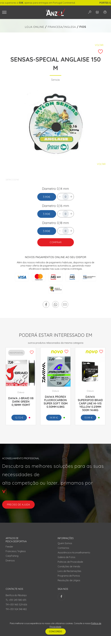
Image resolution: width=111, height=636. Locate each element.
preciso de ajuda (18, 504)
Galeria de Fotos (66, 557)
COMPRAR (55, 242)
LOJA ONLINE (34, 27)
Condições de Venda (69, 566)
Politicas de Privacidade (70, 561)
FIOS (82, 27)
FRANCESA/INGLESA (62, 27)
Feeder (9, 546)
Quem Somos (65, 543)
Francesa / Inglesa (16, 551)
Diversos (10, 560)
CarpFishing (12, 555)
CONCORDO (55, 631)
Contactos (63, 547)
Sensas (55, 79)
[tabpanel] (55, 124)
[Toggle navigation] (20, 12)
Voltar (99, 45)
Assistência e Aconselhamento (74, 552)
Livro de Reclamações (69, 571)
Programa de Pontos (69, 575)
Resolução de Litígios (69, 580)
